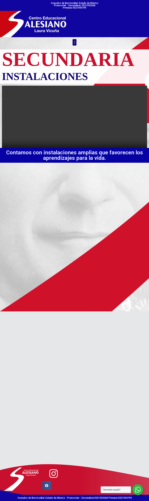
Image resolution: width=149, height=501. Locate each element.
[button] (74, 42)
